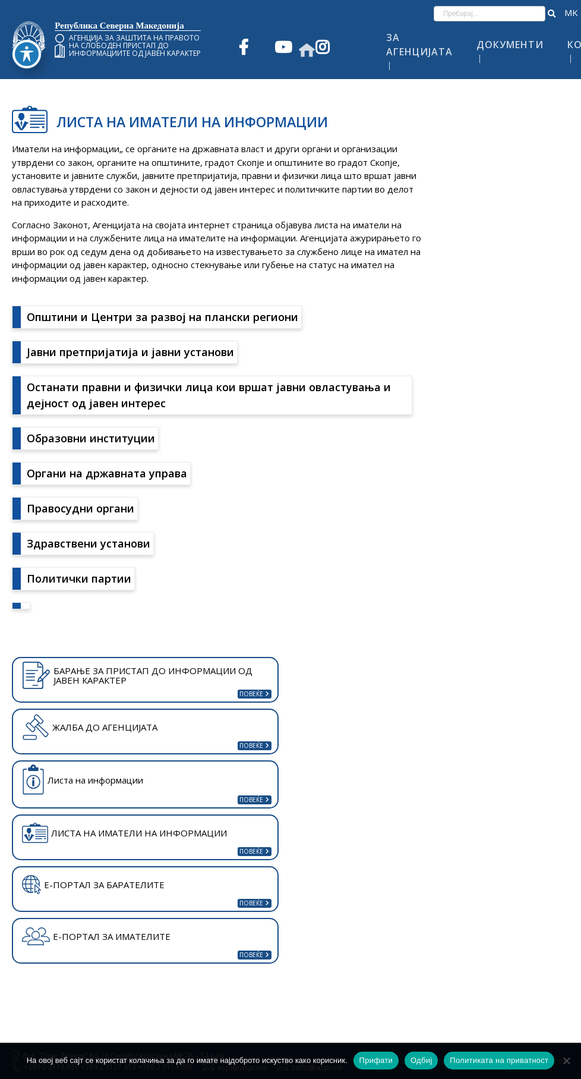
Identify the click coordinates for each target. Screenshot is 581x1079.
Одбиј (421, 1060)
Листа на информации (82, 780)
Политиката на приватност (499, 1060)
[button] (551, 13)
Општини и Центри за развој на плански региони (162, 317)
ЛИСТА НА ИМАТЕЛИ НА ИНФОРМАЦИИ (124, 833)
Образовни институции (91, 438)
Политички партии (79, 578)
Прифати (376, 1060)
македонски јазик (571, 13)
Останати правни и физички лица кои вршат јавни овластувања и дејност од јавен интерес (209, 395)
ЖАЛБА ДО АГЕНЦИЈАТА (89, 727)
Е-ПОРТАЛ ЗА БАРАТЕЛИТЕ (93, 884)
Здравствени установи (88, 543)
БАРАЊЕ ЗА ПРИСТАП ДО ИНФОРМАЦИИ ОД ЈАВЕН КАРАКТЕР (137, 675)
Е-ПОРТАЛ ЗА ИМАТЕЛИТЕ (96, 936)
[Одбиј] (566, 1061)
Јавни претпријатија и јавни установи (130, 352)
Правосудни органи (80, 508)
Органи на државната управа (107, 473)
